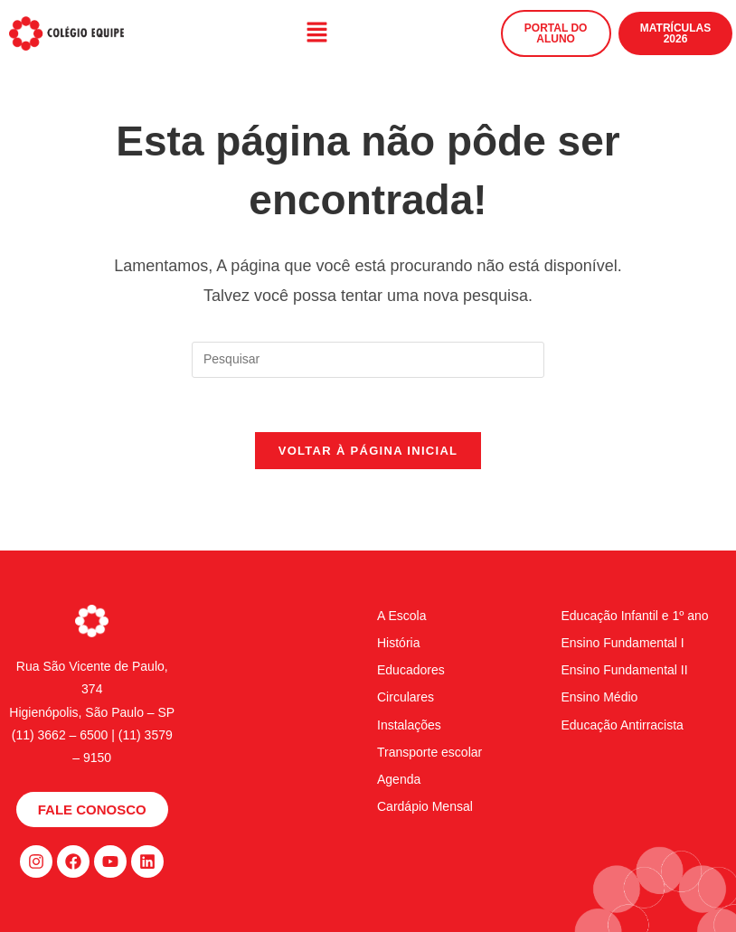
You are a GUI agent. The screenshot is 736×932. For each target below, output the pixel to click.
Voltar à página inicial (368, 450)
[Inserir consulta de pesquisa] (368, 360)
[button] (316, 33)
